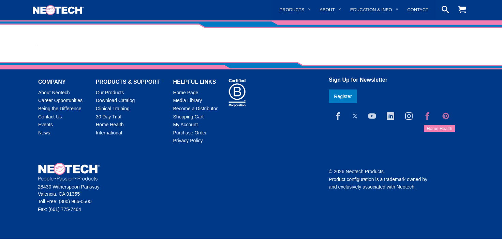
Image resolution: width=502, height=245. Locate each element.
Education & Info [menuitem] (371, 9)
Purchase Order (190, 132)
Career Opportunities (60, 100)
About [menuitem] (327, 9)
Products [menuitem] (292, 9)
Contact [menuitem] (417, 9)
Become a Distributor (195, 108)
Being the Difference (60, 108)
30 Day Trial (108, 116)
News (44, 132)
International (109, 132)
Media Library (187, 100)
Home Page (185, 92)
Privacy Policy (188, 140)
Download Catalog (115, 100)
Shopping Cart (188, 116)
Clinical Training (113, 108)
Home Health (110, 124)
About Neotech (54, 92)
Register (343, 96)
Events (45, 124)
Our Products (110, 92)
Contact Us (50, 116)
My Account (185, 124)
